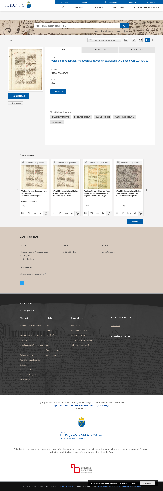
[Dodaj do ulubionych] (134, 40)
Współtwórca (51, 335)
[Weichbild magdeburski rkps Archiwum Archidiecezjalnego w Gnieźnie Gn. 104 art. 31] (25, 69)
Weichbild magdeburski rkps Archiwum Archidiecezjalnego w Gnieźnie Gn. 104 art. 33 (34, 193)
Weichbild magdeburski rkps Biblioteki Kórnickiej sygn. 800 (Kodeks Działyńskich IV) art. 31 (128, 193)
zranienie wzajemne (60, 117)
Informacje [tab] (100, 50)
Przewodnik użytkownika (81, 340)
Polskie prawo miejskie (30, 355)
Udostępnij (132, 2)
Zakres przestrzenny (54, 350)
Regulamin (75, 325)
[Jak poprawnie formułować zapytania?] (127, 31)
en (153, 40)
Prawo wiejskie (26, 370)
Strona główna (27, 310)
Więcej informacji (129, 483)
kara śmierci (57, 122)
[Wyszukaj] (124, 25)
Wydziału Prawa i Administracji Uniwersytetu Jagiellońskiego (82, 405)
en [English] (66, 2)
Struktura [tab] (137, 50)
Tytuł (48, 325)
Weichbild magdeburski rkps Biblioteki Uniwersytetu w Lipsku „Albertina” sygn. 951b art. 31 (97, 193)
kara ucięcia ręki (103, 117)
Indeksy (98, 8)
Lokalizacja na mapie (54, 355)
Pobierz (15, 103)
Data (47, 345)
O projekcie (118, 8)
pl (147, 40)
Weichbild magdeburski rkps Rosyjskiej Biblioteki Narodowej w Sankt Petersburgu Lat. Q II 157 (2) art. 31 (65, 193)
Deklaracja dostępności (80, 345)
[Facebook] (22, 283)
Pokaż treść (18, 96)
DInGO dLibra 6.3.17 (68, 486)
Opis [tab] (63, 50)
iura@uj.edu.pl (108, 252)
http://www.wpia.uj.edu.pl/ (33, 274)
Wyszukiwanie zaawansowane (108, 31)
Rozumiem (147, 483)
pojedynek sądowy (82, 117)
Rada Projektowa (78, 335)
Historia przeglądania (146, 8)
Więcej (135, 221)
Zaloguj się (115, 326)
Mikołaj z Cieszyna (59, 73)
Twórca (49, 330)
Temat (48, 340)
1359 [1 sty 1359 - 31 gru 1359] (52, 83)
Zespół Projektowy (79, 330)
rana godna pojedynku (124, 117)
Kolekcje (80, 8)
